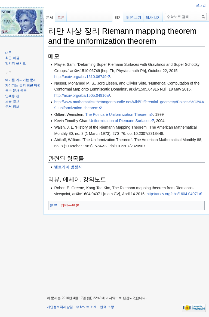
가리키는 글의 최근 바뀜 (23, 85)
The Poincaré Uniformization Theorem (117, 114)
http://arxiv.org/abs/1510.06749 (80, 76)
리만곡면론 (69, 205)
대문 (8, 53)
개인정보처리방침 (60, 307)
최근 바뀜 (12, 58)
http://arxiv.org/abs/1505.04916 (80, 95)
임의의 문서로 (15, 63)
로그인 (201, 5)
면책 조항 (107, 307)
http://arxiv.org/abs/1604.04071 (173, 194)
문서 (49, 17)
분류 (53, 205)
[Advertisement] (126, 253)
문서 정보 (12, 106)
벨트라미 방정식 (68, 167)
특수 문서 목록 (16, 90)
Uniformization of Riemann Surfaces (120, 121)
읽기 (118, 17)
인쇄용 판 (12, 96)
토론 (60, 17)
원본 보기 (133, 17)
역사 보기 (153, 17)
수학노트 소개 (86, 307)
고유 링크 (12, 101)
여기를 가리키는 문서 (20, 80)
